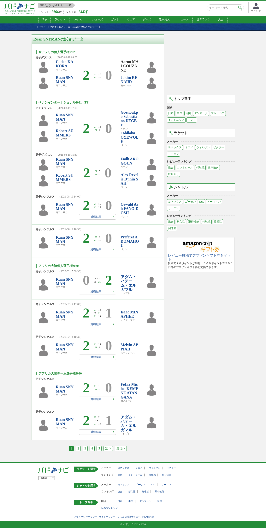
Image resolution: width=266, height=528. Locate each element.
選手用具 (164, 19)
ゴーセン (190, 201)
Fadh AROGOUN (130, 161)
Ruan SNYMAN (65, 79)
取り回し (173, 174)
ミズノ (189, 147)
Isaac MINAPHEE (129, 314)
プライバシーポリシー (85, 516)
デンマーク (201, 113)
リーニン (173, 154)
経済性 (218, 221)
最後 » (120, 448)
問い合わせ (148, 516)
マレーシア (218, 113)
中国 (179, 113)
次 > (108, 448)
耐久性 (181, 221)
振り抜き (213, 167)
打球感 (200, 167)
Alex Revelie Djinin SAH (130, 179)
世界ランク (203, 19)
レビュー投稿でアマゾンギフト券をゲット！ (199, 257)
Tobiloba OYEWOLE (130, 137)
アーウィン (214, 201)
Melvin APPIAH (129, 347)
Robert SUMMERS (65, 133)
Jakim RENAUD (129, 79)
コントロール (185, 167)
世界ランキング (109, 508)
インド (192, 119)
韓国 (188, 113)
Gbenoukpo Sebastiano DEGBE (129, 118)
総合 (171, 167)
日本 (171, 113)
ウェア (131, 19)
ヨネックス (175, 147)
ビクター (218, 147)
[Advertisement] (200, 62)
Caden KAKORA (65, 64)
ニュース (183, 19)
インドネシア (176, 119)
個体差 (172, 228)
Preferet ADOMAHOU (130, 241)
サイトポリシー (107, 516)
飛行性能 (193, 221)
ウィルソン (203, 147)
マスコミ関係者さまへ (128, 516)
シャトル (78, 19)
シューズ (97, 19)
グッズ (147, 19)
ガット (115, 19)
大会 (220, 19)
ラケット (60, 19)
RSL (201, 201)
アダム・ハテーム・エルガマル (128, 283)
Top (45, 19)
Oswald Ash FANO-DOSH (130, 208)
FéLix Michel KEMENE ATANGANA (130, 390)
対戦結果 (96, 216)
